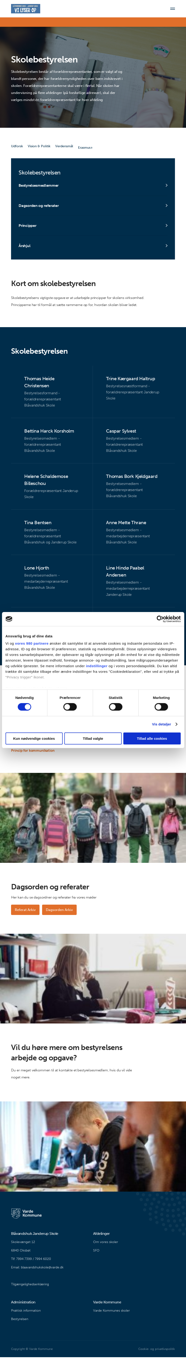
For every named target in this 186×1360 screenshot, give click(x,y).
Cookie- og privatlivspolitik (156, 1351)
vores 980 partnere (31, 643)
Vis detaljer (161, 724)
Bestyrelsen (19, 1322)
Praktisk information (26, 1313)
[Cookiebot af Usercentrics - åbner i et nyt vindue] (160, 618)
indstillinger (97, 666)
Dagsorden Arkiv (60, 912)
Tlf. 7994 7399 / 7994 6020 (31, 1262)
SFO (96, 1253)
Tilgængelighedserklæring (30, 1287)
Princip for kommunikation (32, 753)
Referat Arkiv (25, 912)
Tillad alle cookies (152, 738)
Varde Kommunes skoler (111, 1313)
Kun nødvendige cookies (34, 738)
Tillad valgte (93, 738)
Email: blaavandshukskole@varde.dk (37, 1270)
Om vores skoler (105, 1245)
